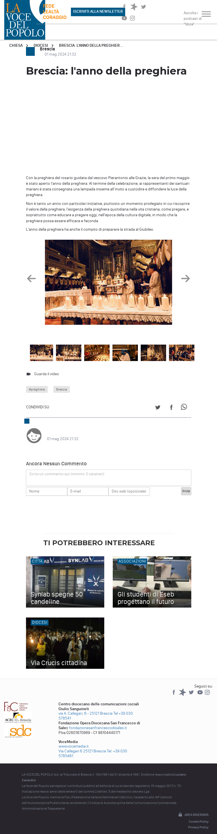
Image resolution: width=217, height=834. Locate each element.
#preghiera (37, 389)
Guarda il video (46, 374)
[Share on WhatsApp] (185, 408)
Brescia (61, 389)
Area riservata (193, 809)
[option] (108, 283)
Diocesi (41, 45)
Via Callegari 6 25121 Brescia (82, 745)
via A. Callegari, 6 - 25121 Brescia (85, 707)
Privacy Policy (198, 822)
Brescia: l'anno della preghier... (91, 45)
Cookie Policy (199, 816)
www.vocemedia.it (73, 740)
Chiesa (16, 45)
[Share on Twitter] (157, 408)
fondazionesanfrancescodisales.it (98, 722)
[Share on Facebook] (171, 408)
